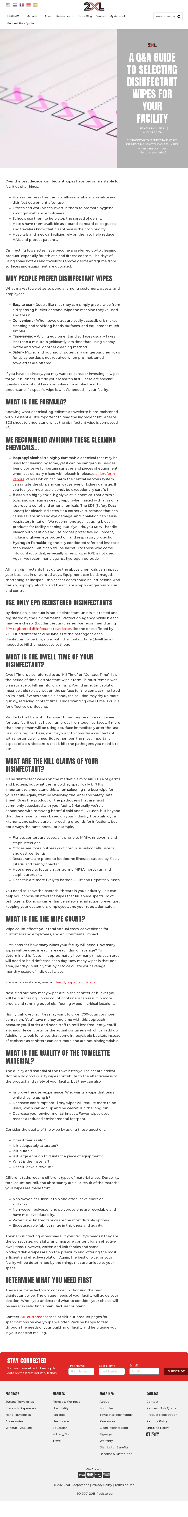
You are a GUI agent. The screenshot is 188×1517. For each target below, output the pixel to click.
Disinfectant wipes (163, 140)
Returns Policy (157, 1421)
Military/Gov (61, 1434)
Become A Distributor (116, 1454)
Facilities (157, 128)
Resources (65, 16)
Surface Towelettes (19, 1401)
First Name (76, 1366)
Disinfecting (135, 144)
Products (15, 16)
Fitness (145, 128)
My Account (117, 16)
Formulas (107, 1408)
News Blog (85, 16)
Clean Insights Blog (114, 1428)
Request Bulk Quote (20, 23)
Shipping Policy (157, 1428)
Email (134, 1365)
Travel (56, 1441)
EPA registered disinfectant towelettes (38, 629)
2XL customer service (38, 1317)
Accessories (14, 1421)
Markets (34, 16)
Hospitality (60, 1408)
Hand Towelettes (18, 1415)
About (49, 16)
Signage (106, 1434)
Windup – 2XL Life (18, 1428)
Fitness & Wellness (66, 1401)
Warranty (106, 1441)
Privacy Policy (102, 1485)
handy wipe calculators (75, 982)
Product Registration (161, 1415)
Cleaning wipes (138, 140)
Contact (101, 16)
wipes (174, 144)
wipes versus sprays (152, 148)
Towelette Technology (116, 1415)
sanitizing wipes (156, 144)
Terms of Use (124, 1485)
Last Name (107, 1366)
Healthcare (60, 1421)
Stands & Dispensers (20, 1408)
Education (60, 1428)
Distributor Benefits (114, 1447)
